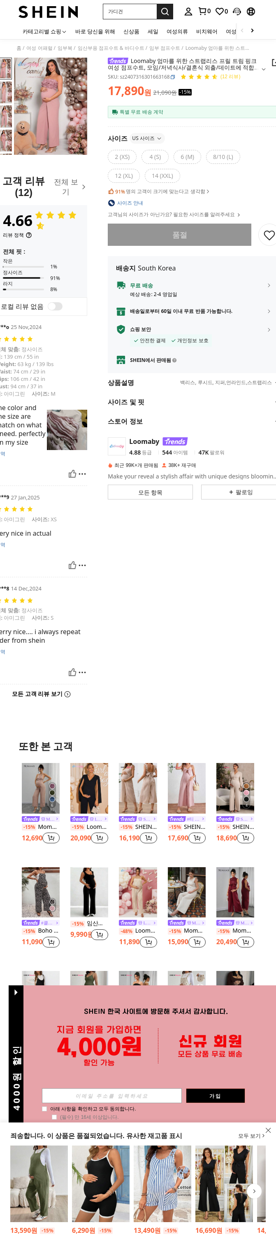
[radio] (122, 157)
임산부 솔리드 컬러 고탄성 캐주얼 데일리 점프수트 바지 (89, 923)
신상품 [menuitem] (131, 31)
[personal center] (188, 11)
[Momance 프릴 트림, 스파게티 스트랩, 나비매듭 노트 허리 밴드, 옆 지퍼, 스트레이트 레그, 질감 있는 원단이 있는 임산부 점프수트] (187, 892)
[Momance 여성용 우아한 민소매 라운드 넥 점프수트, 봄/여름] (235, 892)
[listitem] (41, 808)
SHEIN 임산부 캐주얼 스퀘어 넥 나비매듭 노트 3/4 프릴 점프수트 (138, 827)
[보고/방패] (82, 474)
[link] (204, 11)
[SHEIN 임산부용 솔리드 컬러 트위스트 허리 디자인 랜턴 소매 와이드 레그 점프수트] (235, 788)
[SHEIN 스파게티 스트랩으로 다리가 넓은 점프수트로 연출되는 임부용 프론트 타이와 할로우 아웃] (187, 788)
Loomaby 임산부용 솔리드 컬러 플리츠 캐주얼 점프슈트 (138, 930)
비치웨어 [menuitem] (207, 31)
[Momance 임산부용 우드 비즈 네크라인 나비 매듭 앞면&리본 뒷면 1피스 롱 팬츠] (41, 788)
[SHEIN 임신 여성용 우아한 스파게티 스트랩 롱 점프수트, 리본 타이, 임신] (41, 996)
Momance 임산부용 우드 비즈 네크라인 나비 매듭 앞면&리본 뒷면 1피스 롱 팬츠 (41, 827)
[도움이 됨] (72, 474)
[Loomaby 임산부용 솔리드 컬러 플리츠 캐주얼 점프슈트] (138, 892)
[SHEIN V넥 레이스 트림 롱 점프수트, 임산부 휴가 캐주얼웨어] (224, 1184)
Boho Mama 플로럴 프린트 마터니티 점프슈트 (41, 930)
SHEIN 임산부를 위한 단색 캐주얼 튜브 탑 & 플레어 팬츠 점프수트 (138, 1034)
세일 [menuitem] (153, 31)
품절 (179, 235)
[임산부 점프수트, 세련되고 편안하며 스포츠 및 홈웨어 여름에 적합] (235, 996)
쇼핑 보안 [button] (140, 329)
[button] (130, 11)
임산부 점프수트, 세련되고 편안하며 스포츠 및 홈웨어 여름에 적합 (235, 1027)
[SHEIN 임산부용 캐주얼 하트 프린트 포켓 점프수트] (187, 996)
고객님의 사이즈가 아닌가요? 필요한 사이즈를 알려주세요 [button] (174, 214)
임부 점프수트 (164, 48)
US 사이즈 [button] (147, 138)
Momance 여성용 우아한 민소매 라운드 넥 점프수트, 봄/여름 (235, 930)
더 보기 (138, 1080)
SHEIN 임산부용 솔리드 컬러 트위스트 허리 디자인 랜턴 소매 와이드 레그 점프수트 (235, 827)
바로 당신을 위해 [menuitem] (95, 31)
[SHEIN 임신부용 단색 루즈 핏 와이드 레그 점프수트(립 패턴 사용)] (89, 996)
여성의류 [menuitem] (177, 31)
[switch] (55, 306)
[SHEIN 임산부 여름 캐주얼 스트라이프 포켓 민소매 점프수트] (162, 1184)
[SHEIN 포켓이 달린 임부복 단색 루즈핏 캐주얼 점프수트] (39, 1184)
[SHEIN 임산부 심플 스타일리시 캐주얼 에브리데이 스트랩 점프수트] (101, 1184)
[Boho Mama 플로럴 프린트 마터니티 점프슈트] (41, 892)
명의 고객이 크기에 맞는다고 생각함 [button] (159, 191)
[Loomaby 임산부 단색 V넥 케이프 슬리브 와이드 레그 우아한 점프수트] (89, 788)
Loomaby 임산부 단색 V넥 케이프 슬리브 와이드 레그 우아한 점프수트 (89, 827)
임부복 (65, 48)
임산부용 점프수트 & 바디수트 (111, 48)
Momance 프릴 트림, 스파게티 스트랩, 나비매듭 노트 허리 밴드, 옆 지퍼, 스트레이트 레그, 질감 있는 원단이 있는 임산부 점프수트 (187, 930)
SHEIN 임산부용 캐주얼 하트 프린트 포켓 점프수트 (187, 1034)
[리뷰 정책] (17, 235)
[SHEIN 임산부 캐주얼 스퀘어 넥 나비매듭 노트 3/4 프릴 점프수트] (138, 788)
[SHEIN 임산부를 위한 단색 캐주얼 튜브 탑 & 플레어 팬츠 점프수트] (138, 996)
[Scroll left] (242, 31)
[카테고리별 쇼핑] (45, 31)
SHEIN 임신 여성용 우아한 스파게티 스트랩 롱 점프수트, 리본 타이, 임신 (41, 1034)
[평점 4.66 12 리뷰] (210, 77)
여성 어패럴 (39, 48)
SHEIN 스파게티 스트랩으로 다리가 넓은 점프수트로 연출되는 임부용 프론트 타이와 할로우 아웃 (187, 827)
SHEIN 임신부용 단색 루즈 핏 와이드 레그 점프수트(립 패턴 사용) (89, 1034)
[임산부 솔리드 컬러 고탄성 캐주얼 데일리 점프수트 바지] (89, 892)
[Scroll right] (252, 31)
